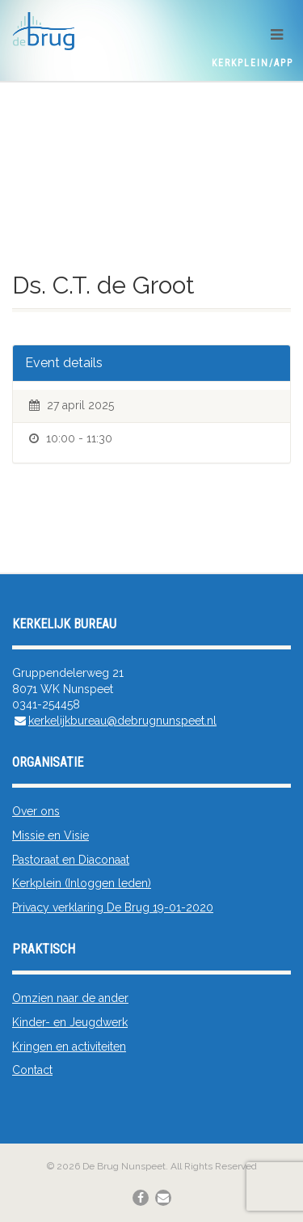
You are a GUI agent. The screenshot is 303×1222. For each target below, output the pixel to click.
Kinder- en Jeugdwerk (70, 1022)
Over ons (36, 811)
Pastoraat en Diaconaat (70, 859)
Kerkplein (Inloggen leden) (81, 883)
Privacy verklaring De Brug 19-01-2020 (112, 907)
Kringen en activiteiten (69, 1046)
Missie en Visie (50, 835)
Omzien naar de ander (70, 998)
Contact (32, 1069)
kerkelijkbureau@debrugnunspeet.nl (122, 720)
